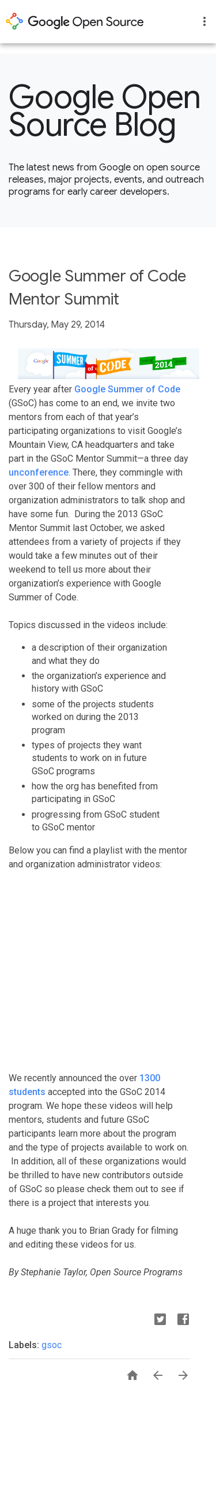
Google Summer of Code (127, 389)
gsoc (51, 1344)
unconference (39, 472)
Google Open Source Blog (105, 111)
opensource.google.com (75, 21)
